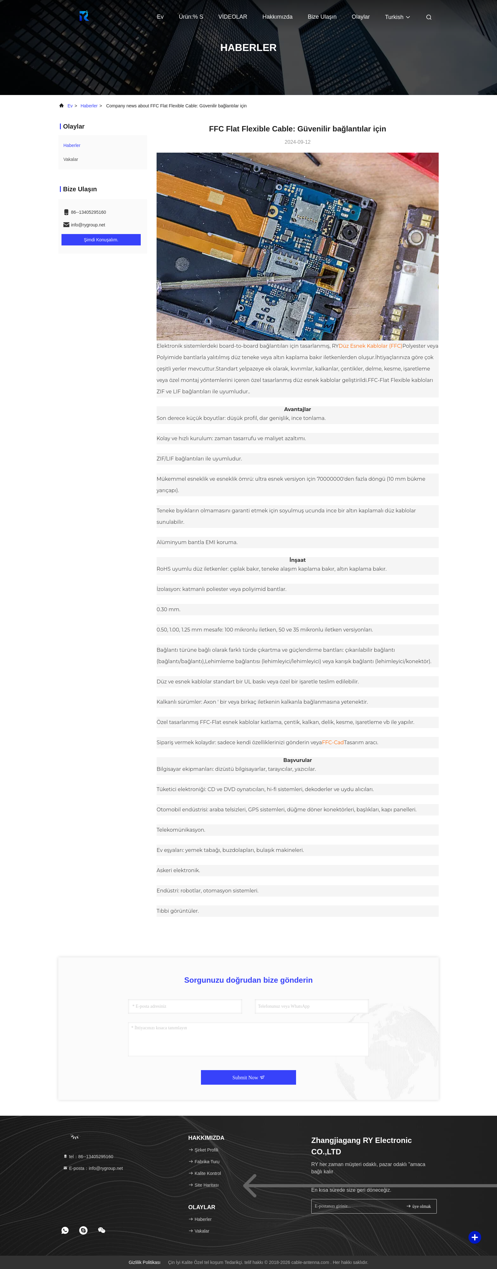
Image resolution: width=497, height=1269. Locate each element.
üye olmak (418, 1206)
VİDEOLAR (232, 17)
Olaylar (361, 17)
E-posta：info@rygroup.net (93, 1168)
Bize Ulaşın (322, 17)
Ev (160, 17)
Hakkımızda (277, 17)
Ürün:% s (191, 17)
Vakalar (70, 159)
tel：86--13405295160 (88, 1156)
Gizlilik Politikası (144, 1262)
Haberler (89, 105)
